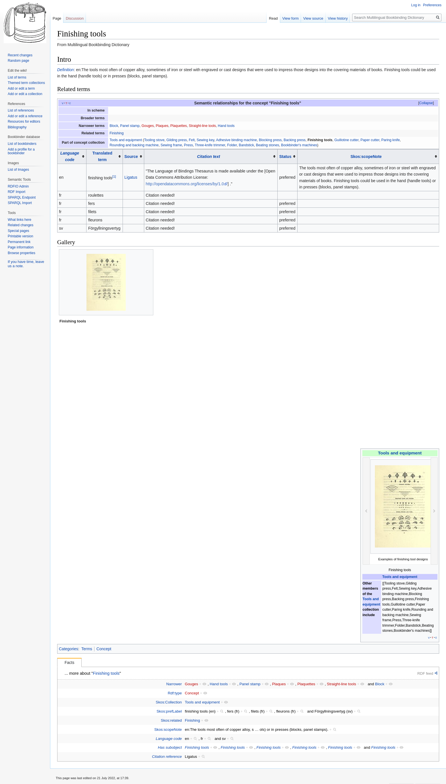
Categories (68, 649)
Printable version (20, 236)
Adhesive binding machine (236, 140)
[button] (426, 103)
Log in (416, 5)
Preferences (432, 5)
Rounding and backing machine (134, 145)
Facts (69, 662)
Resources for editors (24, 122)
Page (57, 18)
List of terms (17, 77)
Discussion (75, 18)
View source (313, 18)
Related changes (20, 225)
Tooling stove (154, 140)
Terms (86, 649)
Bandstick (246, 145)
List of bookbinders (22, 144)
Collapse (426, 103)
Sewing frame (171, 145)
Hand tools (226, 126)
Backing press (294, 140)
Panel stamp (129, 126)
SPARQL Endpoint (22, 197)
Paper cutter (369, 140)
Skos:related (171, 720)
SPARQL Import (20, 203)
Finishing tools (320, 140)
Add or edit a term (21, 88)
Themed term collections (26, 83)
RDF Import (16, 192)
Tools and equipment (126, 140)
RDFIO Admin (18, 186)
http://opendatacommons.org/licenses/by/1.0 (185, 184)
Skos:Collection (169, 702)
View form (290, 18)
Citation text (208, 156)
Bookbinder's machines (299, 145)
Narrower (174, 684)
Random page (18, 61)
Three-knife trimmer (210, 145)
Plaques (162, 126)
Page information (21, 247)
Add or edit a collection (25, 94)
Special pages (18, 231)
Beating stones (267, 145)
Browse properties (21, 253)
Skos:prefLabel (169, 711)
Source (131, 156)
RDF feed (425, 673)
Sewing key (205, 140)
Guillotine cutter (346, 140)
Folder (232, 145)
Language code (169, 738)
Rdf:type (175, 693)
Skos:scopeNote (366, 156)
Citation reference (167, 756)
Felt (192, 140)
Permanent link (19, 242)
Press (188, 145)
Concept (103, 649)
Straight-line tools (202, 126)
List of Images (18, 170)
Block (114, 126)
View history (338, 18)
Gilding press (176, 140)
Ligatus (130, 177)
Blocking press (270, 140)
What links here (19, 220)
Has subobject (170, 747)
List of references (21, 110)
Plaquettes (178, 126)
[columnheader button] (71, 156)
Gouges (147, 126)
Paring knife (390, 140)
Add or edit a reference (25, 116)
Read (273, 18)
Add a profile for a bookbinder (21, 151)
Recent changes (20, 55)
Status (285, 156)
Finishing (116, 133)
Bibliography (17, 127)
